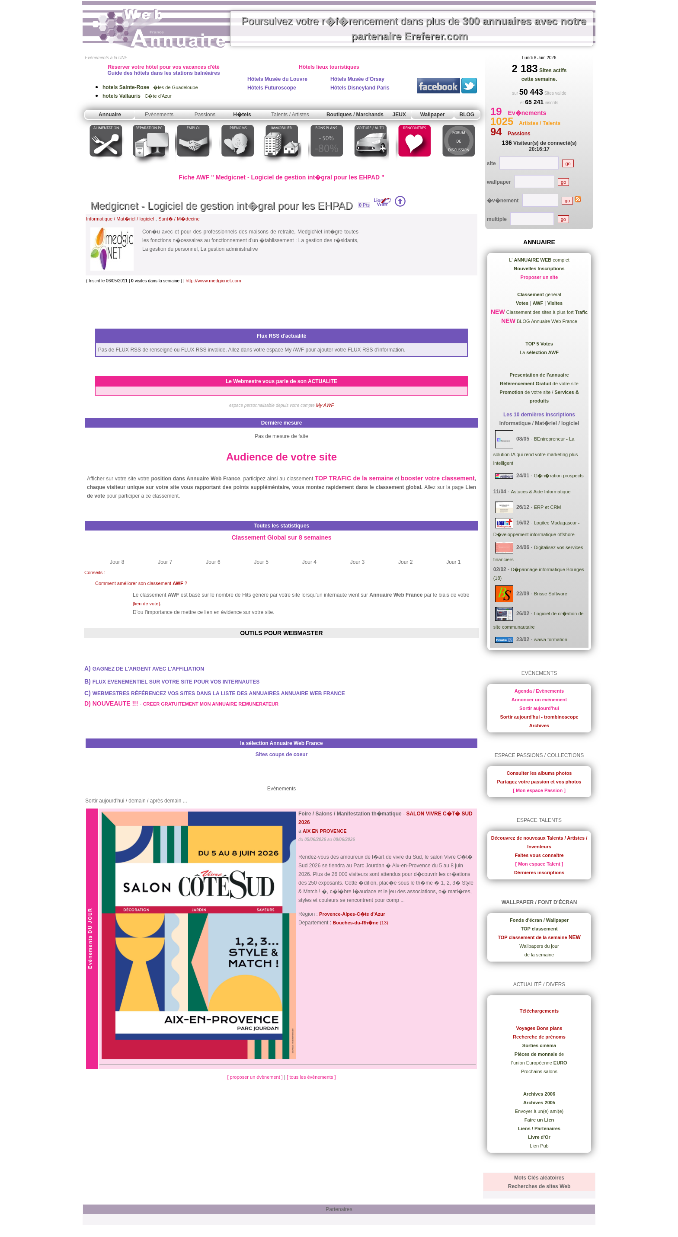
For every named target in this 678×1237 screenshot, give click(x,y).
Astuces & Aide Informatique (540, 491)
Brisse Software (550, 593)
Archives (539, 725)
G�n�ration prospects (559, 475)
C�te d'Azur (137, 96)
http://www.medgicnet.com (213, 280)
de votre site (539, 383)
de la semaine (539, 954)
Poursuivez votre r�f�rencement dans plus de (413, 28)
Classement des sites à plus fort (546, 312)
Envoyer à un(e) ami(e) (539, 1111)
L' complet (539, 259)
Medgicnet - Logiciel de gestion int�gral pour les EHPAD (221, 205)
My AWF (325, 405)
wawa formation (550, 639)
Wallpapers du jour (539, 946)
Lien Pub (539, 1145)
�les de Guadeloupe (150, 87)
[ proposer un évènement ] (255, 1077)
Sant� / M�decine (178, 218)
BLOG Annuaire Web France (546, 321)
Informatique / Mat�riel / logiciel (120, 218)
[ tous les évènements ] (311, 1077)
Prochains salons (539, 1071)
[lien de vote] (146, 603)
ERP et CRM (547, 507)
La (539, 352)
